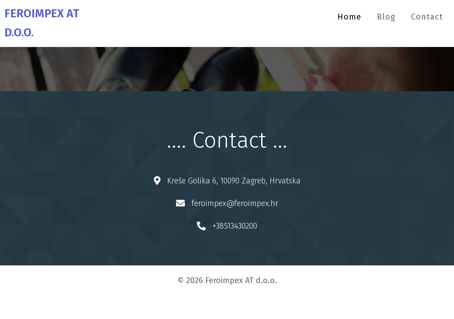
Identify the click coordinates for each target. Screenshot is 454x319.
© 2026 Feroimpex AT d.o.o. (227, 280)
